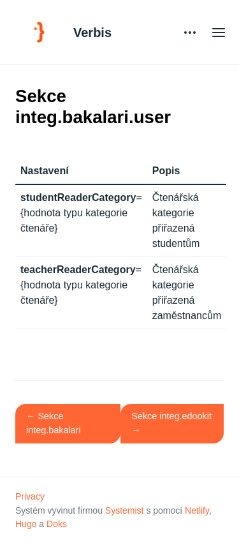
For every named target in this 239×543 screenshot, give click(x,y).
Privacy (30, 496)
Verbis (92, 33)
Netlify (197, 510)
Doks (57, 524)
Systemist (124, 510)
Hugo (25, 524)
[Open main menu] (218, 32)
